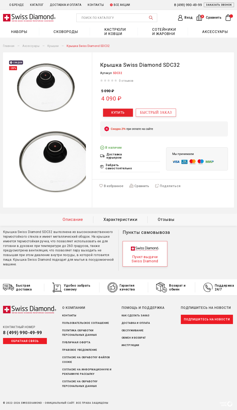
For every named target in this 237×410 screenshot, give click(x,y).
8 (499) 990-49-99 (22, 332)
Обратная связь (25, 341)
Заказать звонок (219, 4)
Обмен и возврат (134, 337)
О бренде (16, 4)
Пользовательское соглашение (85, 323)
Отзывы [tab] (166, 219)
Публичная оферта (76, 342)
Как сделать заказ (136, 315)
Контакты (96, 4)
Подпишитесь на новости (207, 319)
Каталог (37, 4)
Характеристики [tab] (120, 219)
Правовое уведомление (79, 350)
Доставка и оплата (66, 4)
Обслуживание (133, 330)
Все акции (120, 4)
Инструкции (130, 345)
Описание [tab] (73, 219)
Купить (118, 112)
